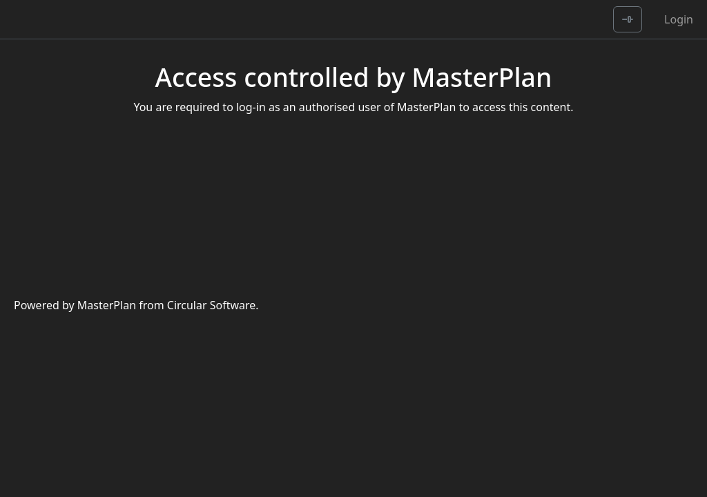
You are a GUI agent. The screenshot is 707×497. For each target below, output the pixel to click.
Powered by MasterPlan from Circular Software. (136, 305)
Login (678, 19)
